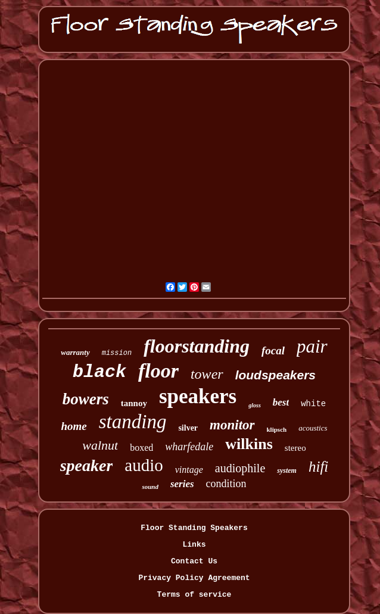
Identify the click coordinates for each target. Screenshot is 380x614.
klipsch (277, 429)
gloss (254, 405)
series (182, 484)
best (281, 402)
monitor (232, 424)
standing (133, 421)
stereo (295, 448)
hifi (318, 467)
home (73, 426)
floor (158, 371)
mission (117, 353)
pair (312, 346)
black (99, 372)
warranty (75, 352)
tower (207, 374)
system (287, 470)
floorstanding (197, 346)
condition (226, 484)
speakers (197, 396)
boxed (141, 447)
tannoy (134, 403)
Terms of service (194, 594)
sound (150, 486)
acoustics (312, 427)
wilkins (249, 444)
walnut (100, 445)
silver (188, 427)
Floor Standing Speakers (194, 527)
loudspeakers (275, 375)
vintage (189, 470)
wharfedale (189, 447)
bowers (86, 399)
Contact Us (194, 561)
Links (193, 544)
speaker (86, 465)
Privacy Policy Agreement (194, 578)
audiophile (240, 468)
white (313, 404)
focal (273, 350)
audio (143, 465)
